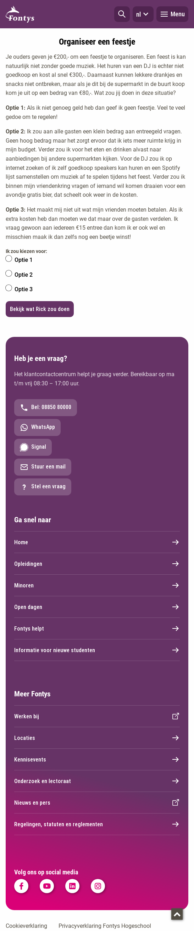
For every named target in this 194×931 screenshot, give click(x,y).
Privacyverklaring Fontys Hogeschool (105, 926)
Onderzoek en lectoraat (97, 781)
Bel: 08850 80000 (45, 407)
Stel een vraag (43, 487)
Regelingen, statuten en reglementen (97, 824)
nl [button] (143, 14)
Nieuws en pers (97, 802)
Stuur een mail (43, 467)
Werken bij (97, 716)
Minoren (97, 585)
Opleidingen (97, 563)
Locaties (97, 738)
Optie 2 (24, 274)
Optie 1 (24, 260)
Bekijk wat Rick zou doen (40, 309)
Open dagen (97, 607)
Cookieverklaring (26, 926)
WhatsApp (37, 427)
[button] (122, 14)
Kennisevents (97, 759)
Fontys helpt (97, 628)
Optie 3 (24, 289)
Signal (33, 447)
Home (97, 542)
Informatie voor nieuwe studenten (97, 650)
